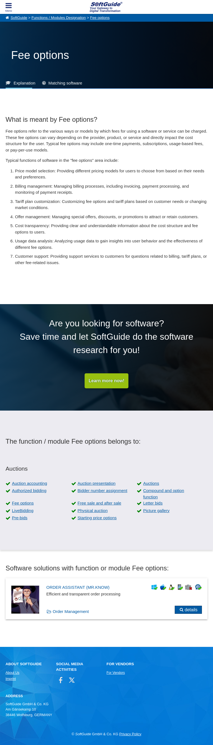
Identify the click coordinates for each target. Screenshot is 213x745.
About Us (12, 673)
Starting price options (97, 517)
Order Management (71, 611)
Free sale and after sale (99, 503)
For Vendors (115, 673)
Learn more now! (107, 380)
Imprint (11, 679)
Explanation (24, 83)
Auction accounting (29, 483)
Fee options (100, 18)
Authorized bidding (29, 490)
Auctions (151, 483)
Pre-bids (19, 517)
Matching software (65, 83)
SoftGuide (19, 18)
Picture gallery (156, 510)
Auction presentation (97, 483)
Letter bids (153, 503)
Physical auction (93, 510)
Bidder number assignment (102, 490)
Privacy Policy (130, 734)
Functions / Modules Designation (58, 18)
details (191, 609)
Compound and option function (163, 493)
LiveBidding (23, 510)
